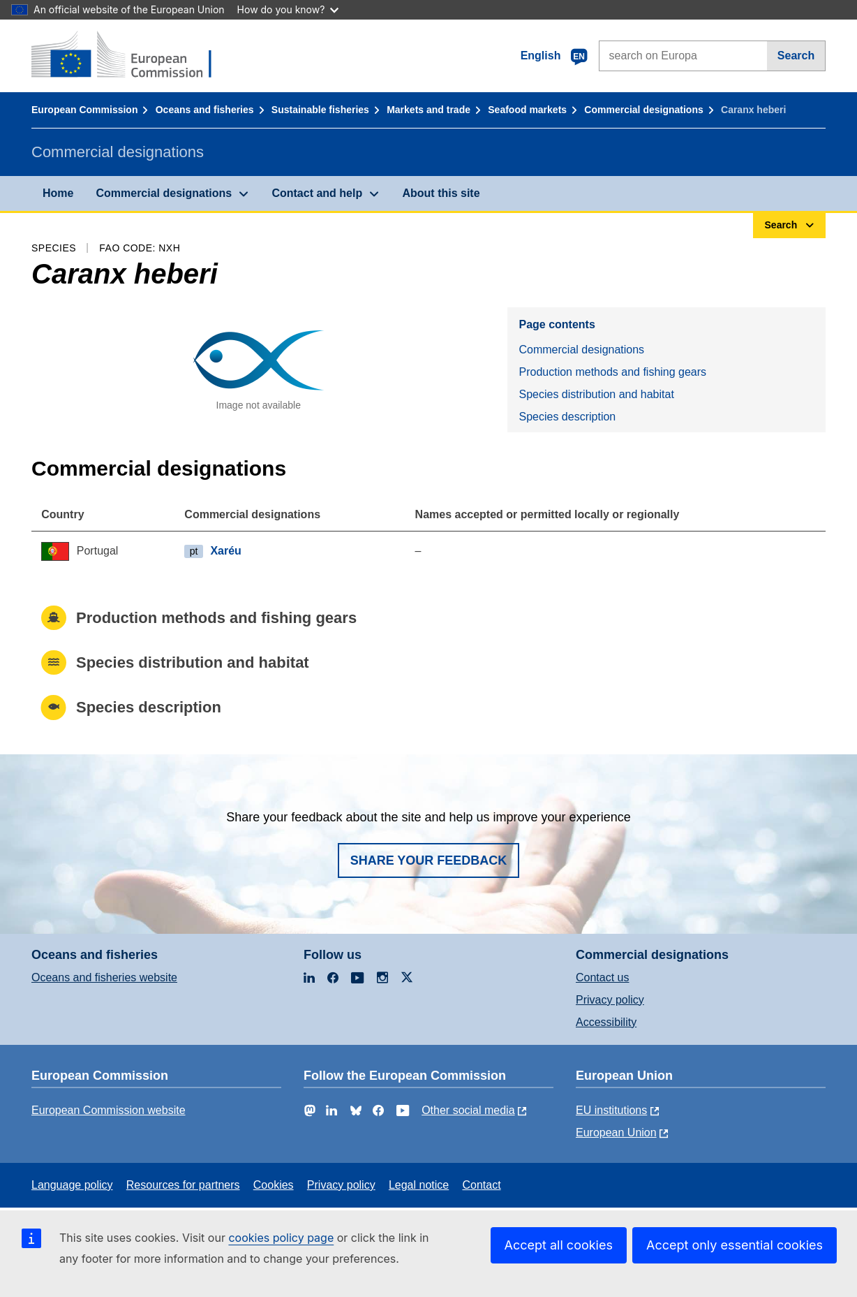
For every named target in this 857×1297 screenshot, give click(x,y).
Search (795, 55)
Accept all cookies (559, 1245)
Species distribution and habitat (596, 394)
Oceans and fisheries (205, 109)
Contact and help (316, 193)
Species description (567, 417)
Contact (481, 1185)
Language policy (72, 1185)
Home (58, 193)
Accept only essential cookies (734, 1245)
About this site (440, 193)
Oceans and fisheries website (104, 977)
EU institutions (611, 1110)
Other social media (468, 1110)
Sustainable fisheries (320, 109)
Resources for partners (183, 1185)
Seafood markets (527, 109)
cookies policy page (281, 1238)
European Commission (84, 109)
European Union (616, 1132)
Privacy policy (610, 1000)
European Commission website (108, 1110)
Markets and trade (428, 109)
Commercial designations (643, 109)
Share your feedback (428, 860)
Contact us (602, 977)
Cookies (273, 1185)
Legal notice (419, 1185)
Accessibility (606, 1022)
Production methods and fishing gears (612, 372)
